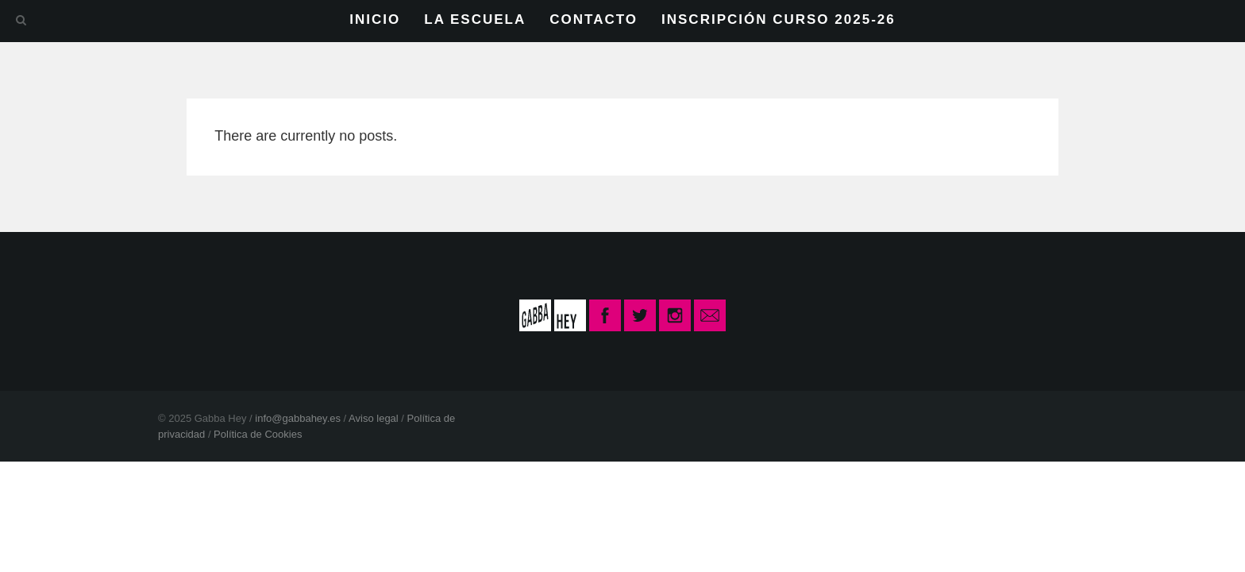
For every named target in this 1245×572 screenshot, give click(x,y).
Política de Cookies (258, 434)
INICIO (374, 19)
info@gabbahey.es (298, 418)
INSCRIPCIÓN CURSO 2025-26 (778, 19)
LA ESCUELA (475, 19)
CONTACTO (593, 19)
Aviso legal (374, 418)
